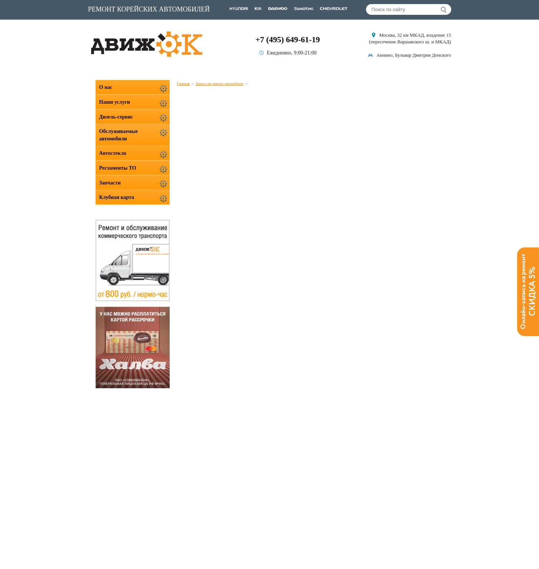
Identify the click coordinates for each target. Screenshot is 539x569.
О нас (106, 87)
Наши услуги (114, 102)
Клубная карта (116, 197)
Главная (183, 83)
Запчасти (110, 183)
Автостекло (112, 153)
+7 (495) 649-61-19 (288, 39)
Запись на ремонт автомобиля (219, 83)
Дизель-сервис (116, 117)
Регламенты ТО (117, 168)
